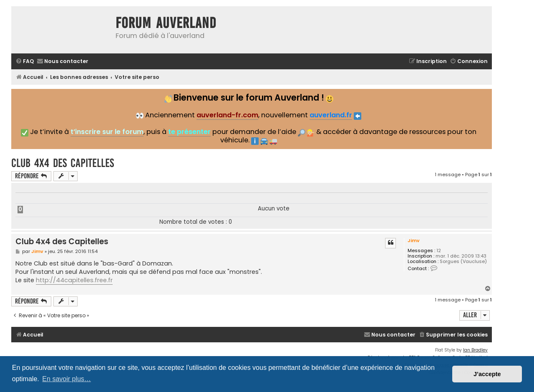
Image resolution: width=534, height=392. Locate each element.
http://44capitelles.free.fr (74, 280)
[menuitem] (24, 61)
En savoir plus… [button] (66, 378)
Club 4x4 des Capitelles (62, 163)
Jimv (414, 240)
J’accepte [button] (487, 374)
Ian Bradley (475, 350)
